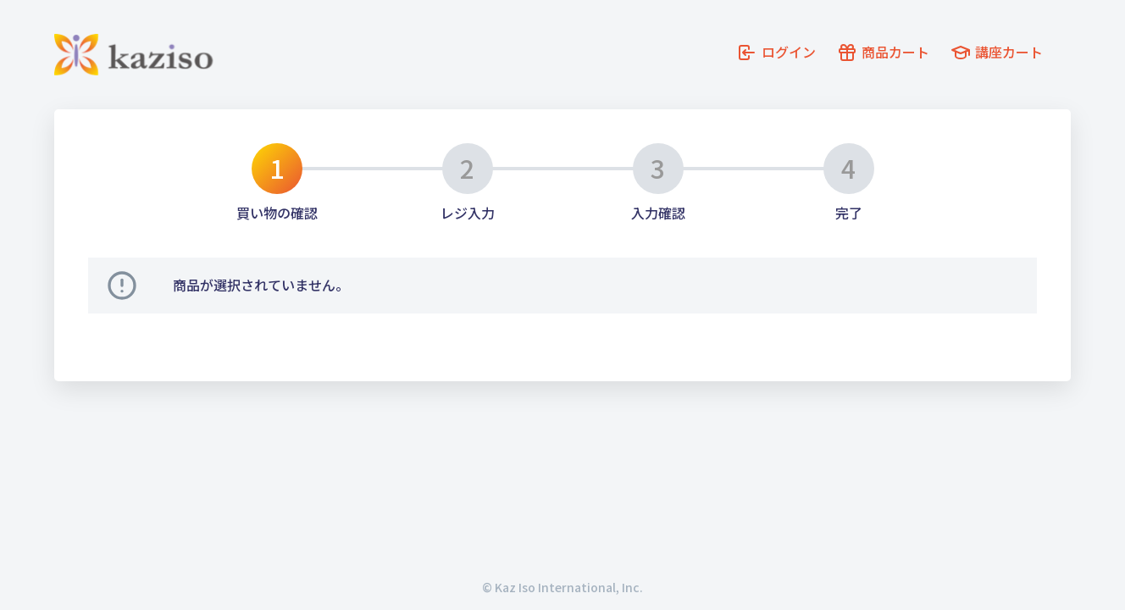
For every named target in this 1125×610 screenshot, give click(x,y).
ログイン (772, 57)
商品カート (895, 57)
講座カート (1024, 57)
